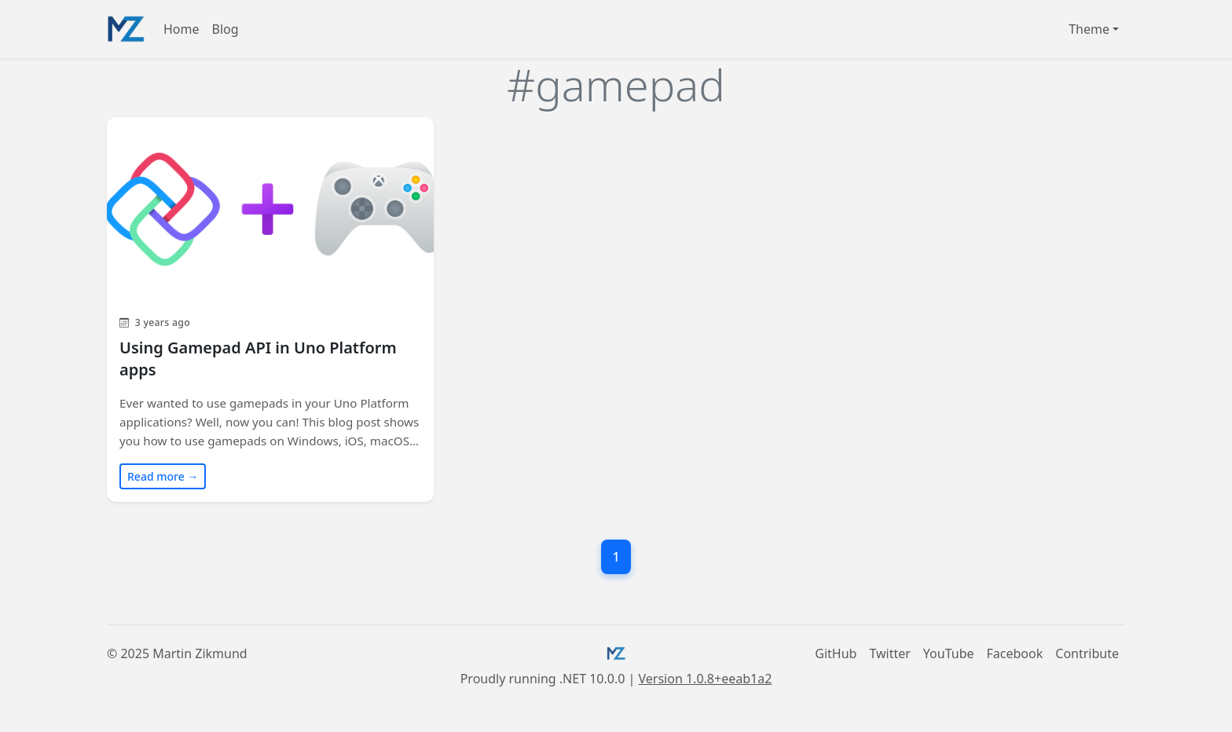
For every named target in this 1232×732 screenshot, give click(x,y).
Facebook (1015, 653)
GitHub (835, 653)
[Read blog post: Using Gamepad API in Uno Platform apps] (270, 309)
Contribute (1087, 653)
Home (181, 29)
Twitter (889, 653)
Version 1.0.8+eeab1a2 (705, 678)
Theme (1089, 29)
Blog (225, 29)
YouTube (948, 653)
